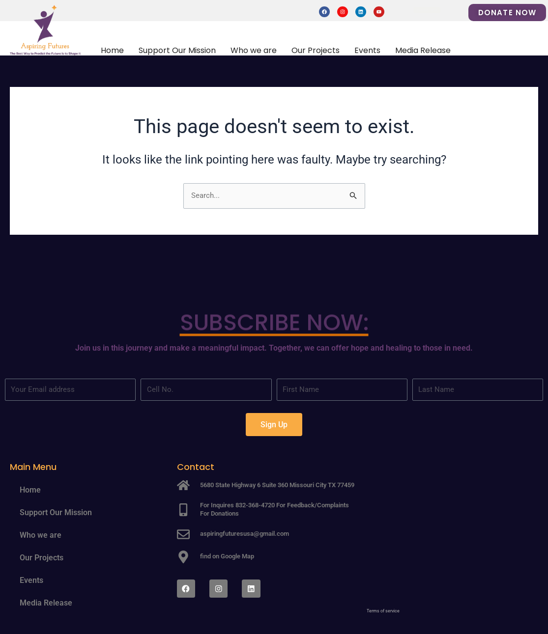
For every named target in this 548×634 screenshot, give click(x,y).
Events (367, 50)
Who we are (254, 50)
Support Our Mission (177, 50)
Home (112, 50)
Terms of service (383, 610)
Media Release (423, 50)
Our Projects (315, 50)
